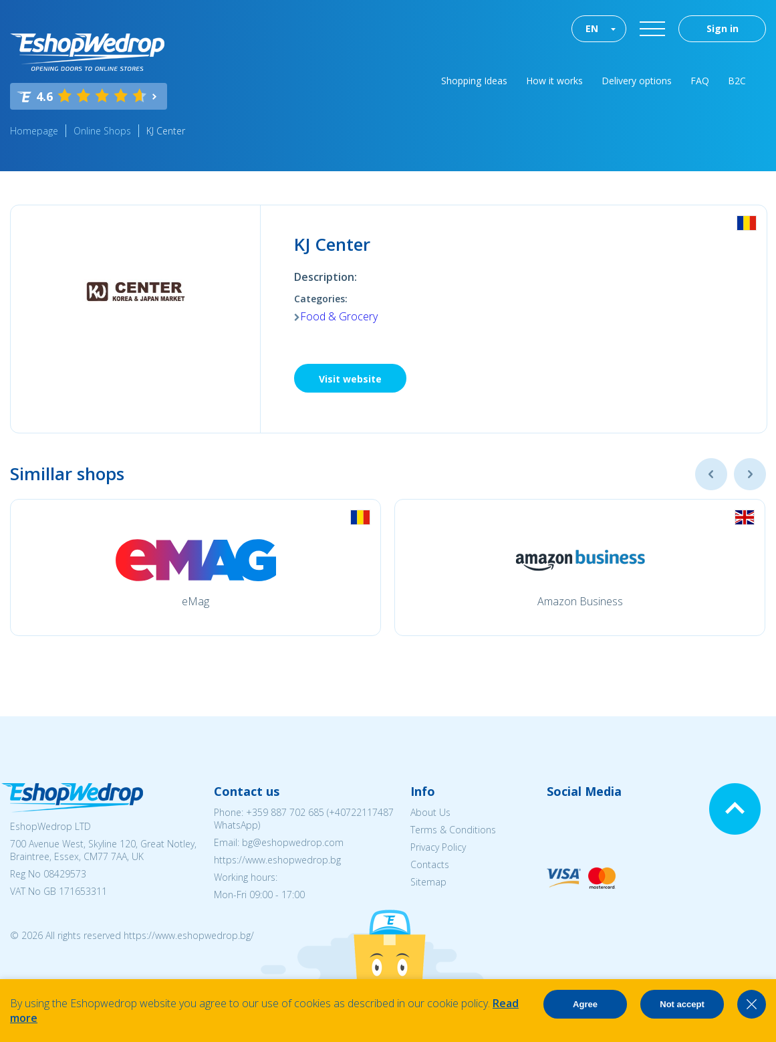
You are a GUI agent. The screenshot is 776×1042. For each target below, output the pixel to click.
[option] (195, 567)
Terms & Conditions (453, 829)
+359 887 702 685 (285, 812)
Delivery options (637, 80)
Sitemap (428, 881)
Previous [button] (711, 474)
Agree (585, 1004)
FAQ (699, 80)
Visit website (350, 379)
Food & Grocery (339, 316)
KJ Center (165, 130)
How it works (554, 80)
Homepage (34, 130)
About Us (430, 812)
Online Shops (102, 130)
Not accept (682, 1004)
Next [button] (750, 474)
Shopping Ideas (474, 80)
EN (592, 28)
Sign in (722, 28)
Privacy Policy (438, 847)
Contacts (429, 864)
